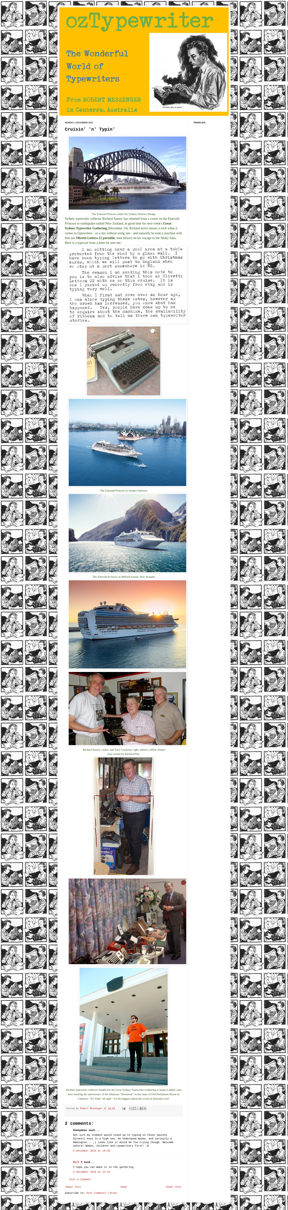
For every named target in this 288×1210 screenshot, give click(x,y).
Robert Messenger (92, 1108)
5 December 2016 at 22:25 (91, 1171)
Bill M (77, 1162)
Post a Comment (80, 1179)
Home (123, 1187)
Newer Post (73, 1187)
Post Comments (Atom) (102, 1193)
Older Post (173, 1187)
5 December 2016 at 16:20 (91, 1150)
